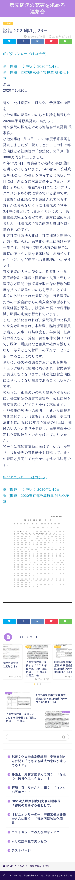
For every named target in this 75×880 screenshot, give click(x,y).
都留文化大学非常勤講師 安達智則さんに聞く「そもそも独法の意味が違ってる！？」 (39, 761)
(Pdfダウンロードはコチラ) (25, 54)
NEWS (8, 23)
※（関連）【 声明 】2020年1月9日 (33, 66)
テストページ (21, 850)
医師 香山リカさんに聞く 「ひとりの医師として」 (39, 790)
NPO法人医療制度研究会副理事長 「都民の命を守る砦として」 (38, 803)
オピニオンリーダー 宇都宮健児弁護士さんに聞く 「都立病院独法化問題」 (39, 819)
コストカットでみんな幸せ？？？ (36, 832)
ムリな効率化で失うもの (29, 841)
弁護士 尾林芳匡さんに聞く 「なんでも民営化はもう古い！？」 (39, 776)
